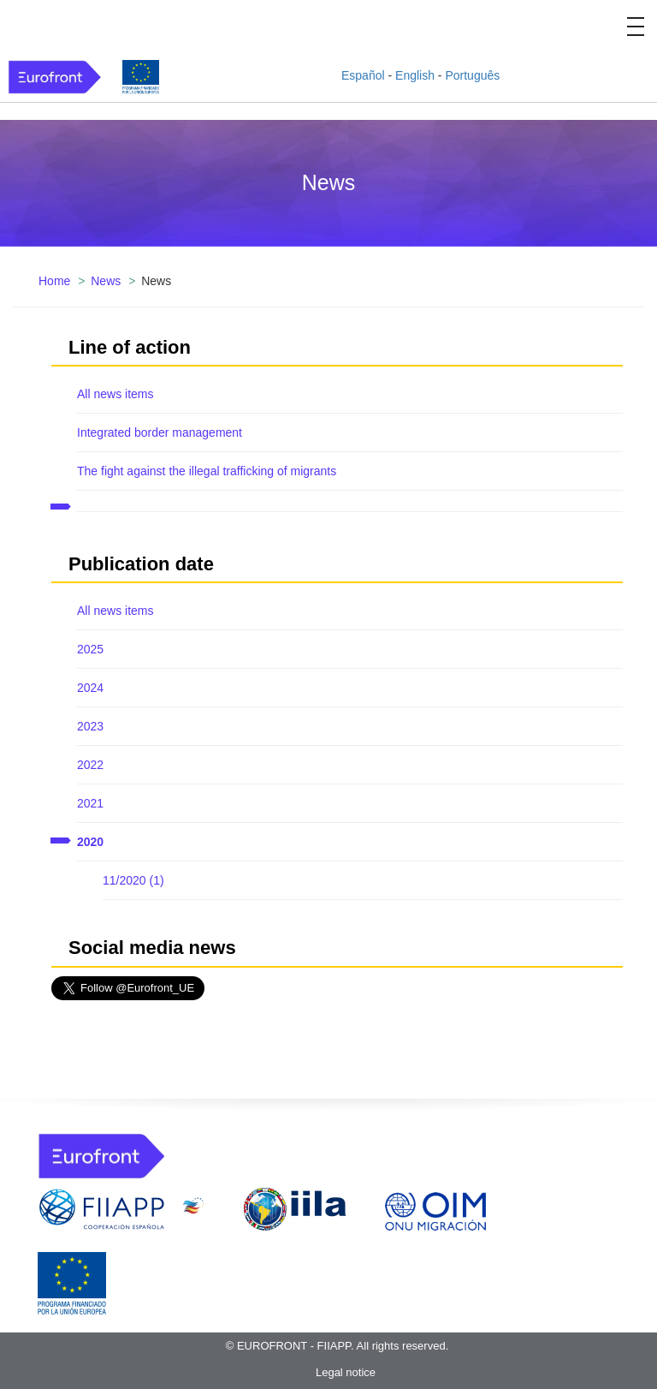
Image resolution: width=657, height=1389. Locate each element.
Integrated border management (159, 432)
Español (363, 75)
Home (54, 281)
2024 (90, 687)
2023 (90, 726)
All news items (115, 394)
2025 (90, 649)
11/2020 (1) (133, 880)
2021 (90, 803)
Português (472, 75)
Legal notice (346, 1372)
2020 (90, 842)
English (415, 75)
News (106, 281)
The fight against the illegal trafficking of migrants (206, 471)
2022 (90, 765)
